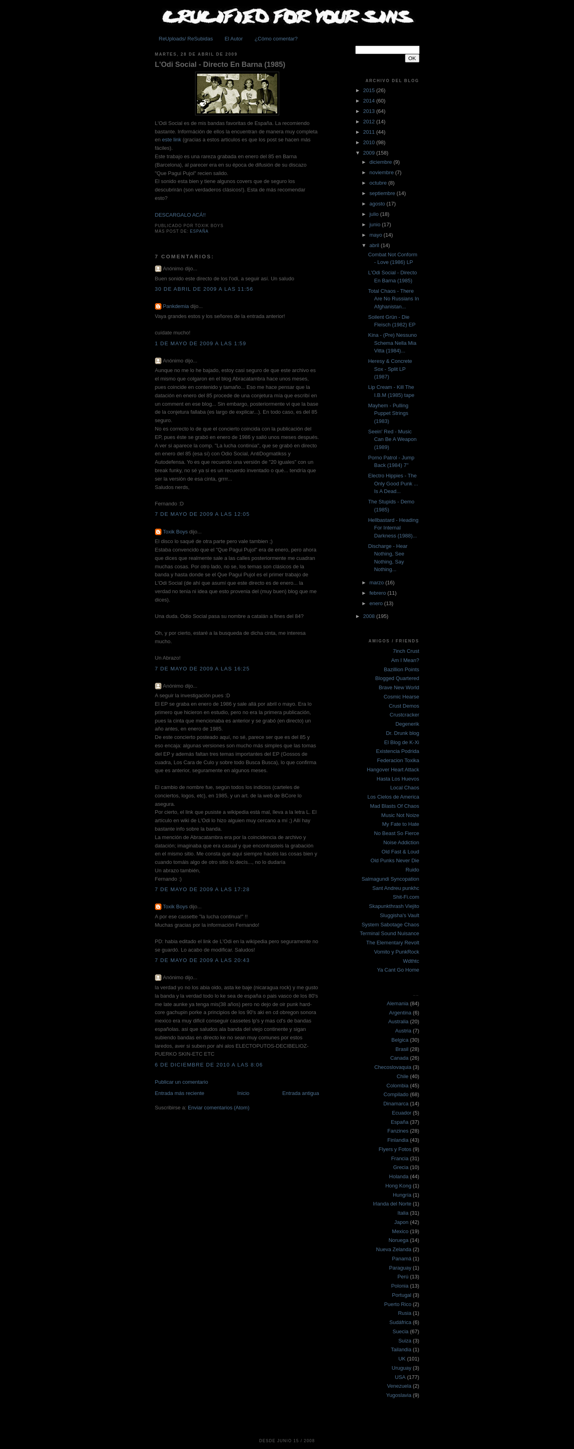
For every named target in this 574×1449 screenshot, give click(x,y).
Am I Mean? (405, 660)
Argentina (400, 1013)
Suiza (404, 1341)
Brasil (402, 1049)
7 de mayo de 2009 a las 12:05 (202, 514)
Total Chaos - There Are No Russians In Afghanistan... (393, 299)
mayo (376, 235)
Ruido (412, 870)
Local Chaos (404, 788)
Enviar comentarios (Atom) (219, 1108)
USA (400, 1377)
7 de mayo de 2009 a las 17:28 (202, 889)
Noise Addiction (401, 842)
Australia (398, 1021)
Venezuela (399, 1386)
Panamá (401, 1259)
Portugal (401, 1295)
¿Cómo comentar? (276, 39)
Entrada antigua (300, 1093)
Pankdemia (176, 306)
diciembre (381, 162)
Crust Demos (404, 706)
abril (375, 245)
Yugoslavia (398, 1395)
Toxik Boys (175, 532)
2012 (370, 122)
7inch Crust (406, 651)
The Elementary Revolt (392, 943)
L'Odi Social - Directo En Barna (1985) (220, 64)
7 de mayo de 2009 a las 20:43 (202, 960)
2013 (370, 111)
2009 (370, 153)
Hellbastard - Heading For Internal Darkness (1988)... (393, 528)
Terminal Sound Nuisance (389, 933)
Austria (403, 1031)
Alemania (398, 1003)
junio (375, 224)
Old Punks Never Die (395, 860)
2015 (370, 90)
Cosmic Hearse (401, 697)
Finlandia (398, 1140)
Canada (399, 1058)
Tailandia (401, 1349)
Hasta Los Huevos (398, 779)
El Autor (234, 39)
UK (401, 1359)
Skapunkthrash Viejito (394, 906)
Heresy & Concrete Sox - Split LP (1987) (390, 369)
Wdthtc (411, 961)
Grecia (400, 1167)
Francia (399, 1158)
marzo (377, 583)
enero (376, 603)
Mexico (400, 1231)
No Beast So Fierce (396, 833)
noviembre (382, 172)
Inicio (243, 1093)
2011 (370, 132)
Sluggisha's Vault (399, 915)
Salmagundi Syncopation (390, 879)
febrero (378, 593)
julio (374, 214)
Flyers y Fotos (395, 1149)
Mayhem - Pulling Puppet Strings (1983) (388, 413)
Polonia (399, 1286)
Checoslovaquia (392, 1067)
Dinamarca (396, 1104)
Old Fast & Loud (400, 852)
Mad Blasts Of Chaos (394, 806)
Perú (402, 1277)
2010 (370, 142)
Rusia (404, 1313)
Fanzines (398, 1131)
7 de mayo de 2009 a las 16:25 (202, 669)
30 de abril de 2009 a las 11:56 (204, 289)
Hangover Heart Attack (393, 770)
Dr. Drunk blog (402, 733)
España (199, 231)
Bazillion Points (401, 669)
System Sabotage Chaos (390, 925)
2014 (370, 101)
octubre (378, 183)
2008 (370, 616)
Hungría (402, 1195)
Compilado (396, 1094)
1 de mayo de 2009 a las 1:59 (200, 343)
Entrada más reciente (180, 1093)
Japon (401, 1222)
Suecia (401, 1331)
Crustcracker (404, 715)
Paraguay (400, 1268)
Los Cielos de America (393, 797)
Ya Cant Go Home (398, 970)
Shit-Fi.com (406, 897)
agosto (378, 204)
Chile (403, 1076)
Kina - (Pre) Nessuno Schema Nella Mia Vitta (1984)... (392, 343)
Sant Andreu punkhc (395, 888)
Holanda (398, 1176)
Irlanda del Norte (392, 1204)
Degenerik (407, 724)
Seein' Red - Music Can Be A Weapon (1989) (392, 439)
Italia (402, 1213)
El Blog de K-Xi (401, 742)
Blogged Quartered (397, 678)
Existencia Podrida (397, 751)
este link (171, 140)
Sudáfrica (400, 1322)
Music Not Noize (400, 815)
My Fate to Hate (400, 824)
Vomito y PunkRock (396, 952)
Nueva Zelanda (393, 1249)
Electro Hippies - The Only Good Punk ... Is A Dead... (393, 483)
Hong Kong (398, 1186)
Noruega (399, 1240)
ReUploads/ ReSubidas (186, 39)
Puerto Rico (397, 1304)
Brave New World (399, 687)
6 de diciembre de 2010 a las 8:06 (209, 1065)
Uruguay (401, 1368)
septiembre (383, 193)
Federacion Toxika (398, 760)
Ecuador (401, 1113)
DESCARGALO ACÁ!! (180, 215)
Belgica (400, 1040)
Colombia (398, 1086)
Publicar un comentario (181, 1082)
